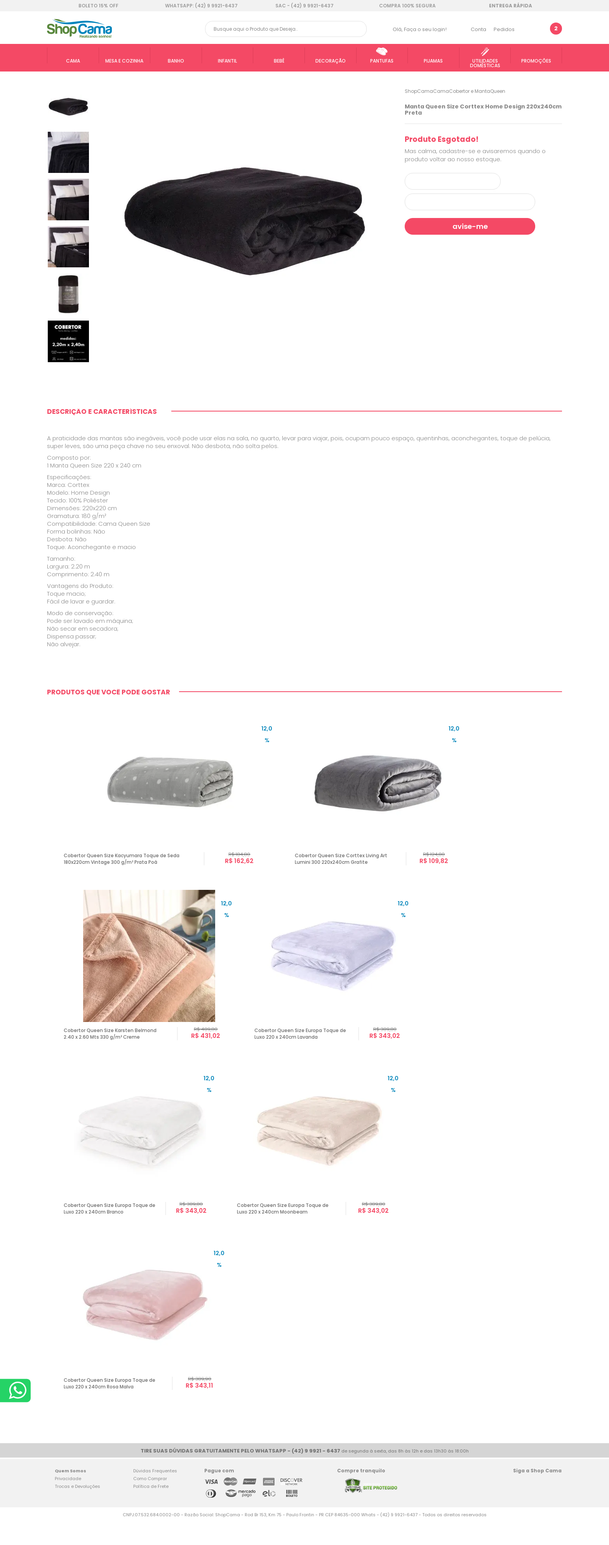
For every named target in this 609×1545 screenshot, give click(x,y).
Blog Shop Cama (553, 1507)
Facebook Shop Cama (519, 1507)
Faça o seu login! (425, 29)
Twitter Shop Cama (535, 1507)
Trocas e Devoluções (77, 1510)
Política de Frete (151, 1510)
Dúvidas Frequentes (155, 1494)
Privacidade (68, 1502)
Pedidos (504, 29)
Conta (478, 29)
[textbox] (285, 29)
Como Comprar (150, 1502)
